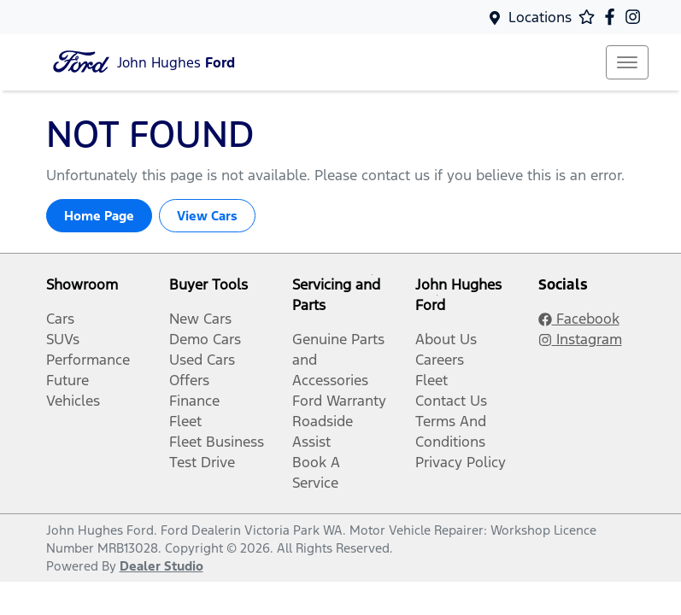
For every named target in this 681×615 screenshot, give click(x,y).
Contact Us (451, 400)
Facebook (578, 318)
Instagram (580, 339)
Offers (189, 380)
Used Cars (202, 359)
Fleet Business (216, 441)
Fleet (185, 421)
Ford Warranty (339, 400)
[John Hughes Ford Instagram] (636, 17)
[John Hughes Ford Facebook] (613, 17)
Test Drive (202, 462)
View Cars (207, 216)
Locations (540, 17)
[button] (627, 62)
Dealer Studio (161, 566)
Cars (60, 318)
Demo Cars (205, 339)
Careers (439, 359)
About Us (446, 339)
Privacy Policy (460, 462)
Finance (194, 400)
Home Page (99, 216)
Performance (88, 359)
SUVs (62, 339)
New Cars (200, 318)
